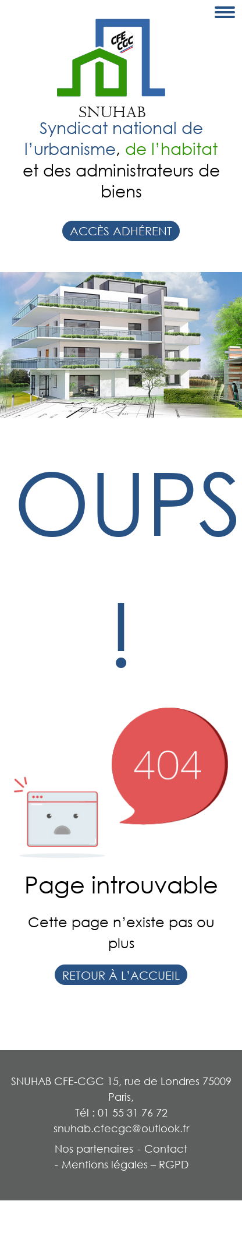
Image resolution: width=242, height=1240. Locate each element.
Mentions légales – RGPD (125, 1164)
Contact (165, 1148)
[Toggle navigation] (225, 12)
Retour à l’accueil (121, 975)
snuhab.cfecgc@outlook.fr (121, 1128)
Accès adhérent (121, 231)
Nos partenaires (94, 1148)
